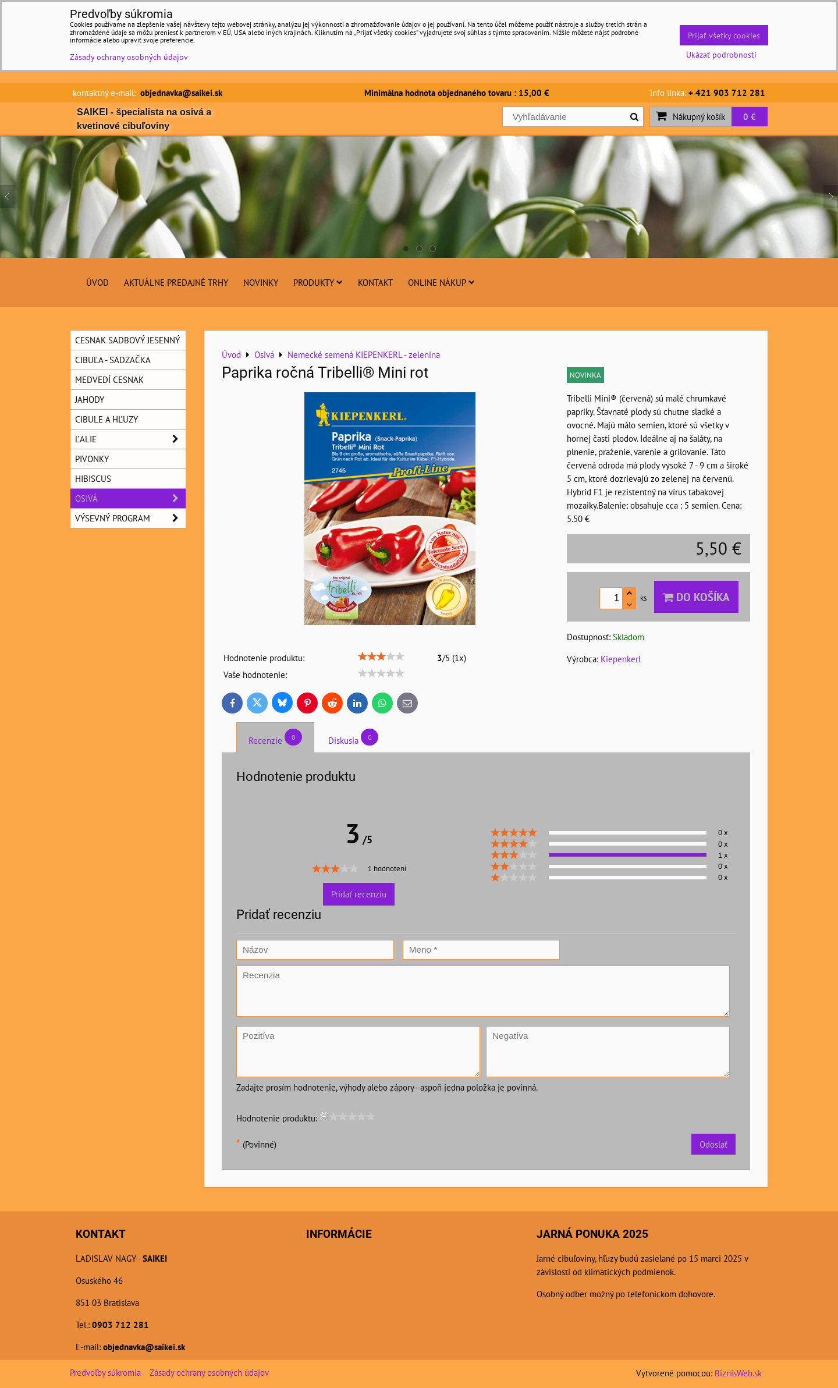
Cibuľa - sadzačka (113, 359)
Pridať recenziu (358, 894)
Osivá (130, 498)
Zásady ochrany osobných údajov (209, 1372)
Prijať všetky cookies (724, 35)
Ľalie (130, 439)
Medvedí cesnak (109, 379)
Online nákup (441, 282)
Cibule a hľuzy (106, 419)
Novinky (260, 282)
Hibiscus (93, 478)
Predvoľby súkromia (105, 1372)
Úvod (97, 282)
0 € (749, 116)
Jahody (89, 399)
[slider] (381, 656)
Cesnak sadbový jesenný (127, 340)
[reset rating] (324, 1116)
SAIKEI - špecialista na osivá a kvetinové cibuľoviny (144, 119)
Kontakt (375, 282)
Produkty (318, 282)
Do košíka (696, 597)
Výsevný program (130, 518)
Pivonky (92, 458)
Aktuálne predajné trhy (176, 282)
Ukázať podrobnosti (721, 54)
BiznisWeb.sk (738, 1373)
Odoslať (713, 1144)
